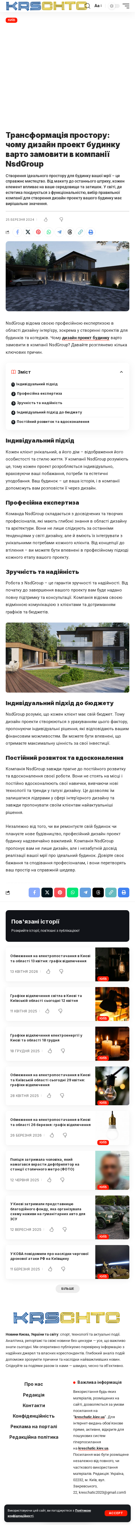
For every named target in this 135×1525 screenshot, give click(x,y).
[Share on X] (28, 232)
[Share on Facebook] (17, 232)
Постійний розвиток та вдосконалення (53, 421)
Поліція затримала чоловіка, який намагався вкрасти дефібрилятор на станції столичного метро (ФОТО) (44, 1164)
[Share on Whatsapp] (49, 232)
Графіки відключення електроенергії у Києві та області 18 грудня (46, 1037)
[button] (116, 1513)
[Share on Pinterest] (38, 232)
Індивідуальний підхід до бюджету (49, 412)
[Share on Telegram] (59, 232)
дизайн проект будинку (85, 337)
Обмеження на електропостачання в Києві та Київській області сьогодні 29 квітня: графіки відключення (50, 1080)
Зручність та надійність (39, 403)
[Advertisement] (67, 77)
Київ (11, 20)
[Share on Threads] (70, 232)
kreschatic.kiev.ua (90, 1417)
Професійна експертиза (39, 393)
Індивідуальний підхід (37, 384)
